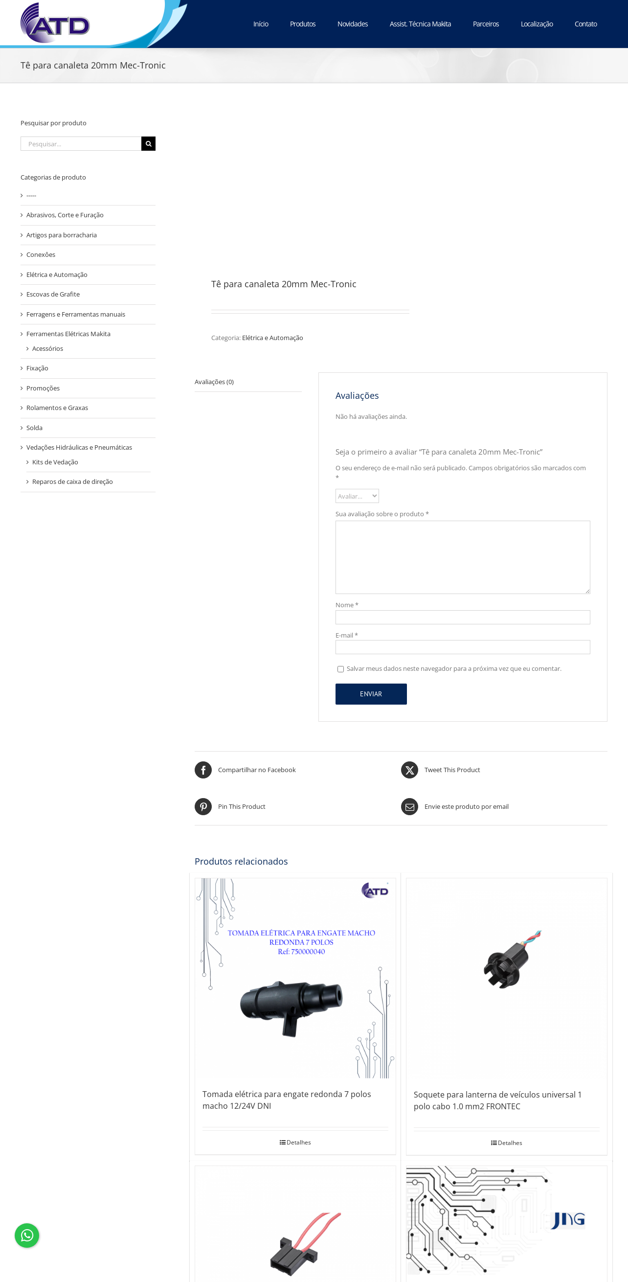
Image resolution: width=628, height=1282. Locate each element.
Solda (34, 427)
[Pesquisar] (148, 144)
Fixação (37, 368)
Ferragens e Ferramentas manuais (75, 314)
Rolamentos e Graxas (57, 407)
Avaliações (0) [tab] (214, 381)
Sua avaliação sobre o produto (382, 513)
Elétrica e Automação (272, 337)
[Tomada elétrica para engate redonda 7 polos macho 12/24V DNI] (295, 978)
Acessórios (47, 348)
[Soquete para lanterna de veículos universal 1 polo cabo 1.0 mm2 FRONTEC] (506, 978)
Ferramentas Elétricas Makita (68, 333)
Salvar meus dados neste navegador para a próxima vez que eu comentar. (454, 668)
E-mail (347, 635)
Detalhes (299, 1142)
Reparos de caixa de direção (72, 481)
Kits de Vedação (55, 462)
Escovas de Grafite (53, 294)
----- (31, 195)
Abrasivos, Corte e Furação (65, 214)
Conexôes (40, 254)
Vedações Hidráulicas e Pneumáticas (79, 447)
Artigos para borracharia (61, 234)
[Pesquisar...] (81, 144)
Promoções (43, 388)
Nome (347, 604)
